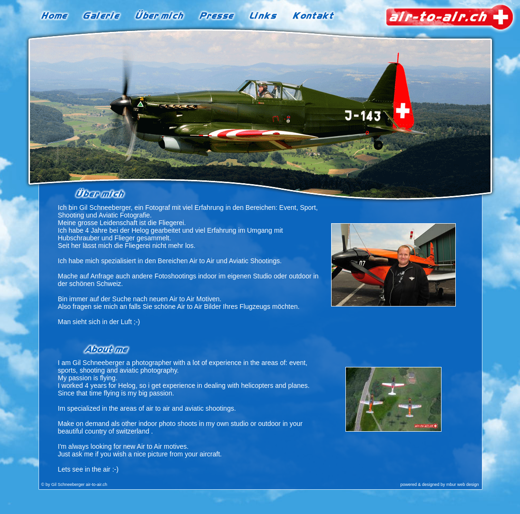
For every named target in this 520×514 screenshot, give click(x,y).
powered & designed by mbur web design (439, 484)
